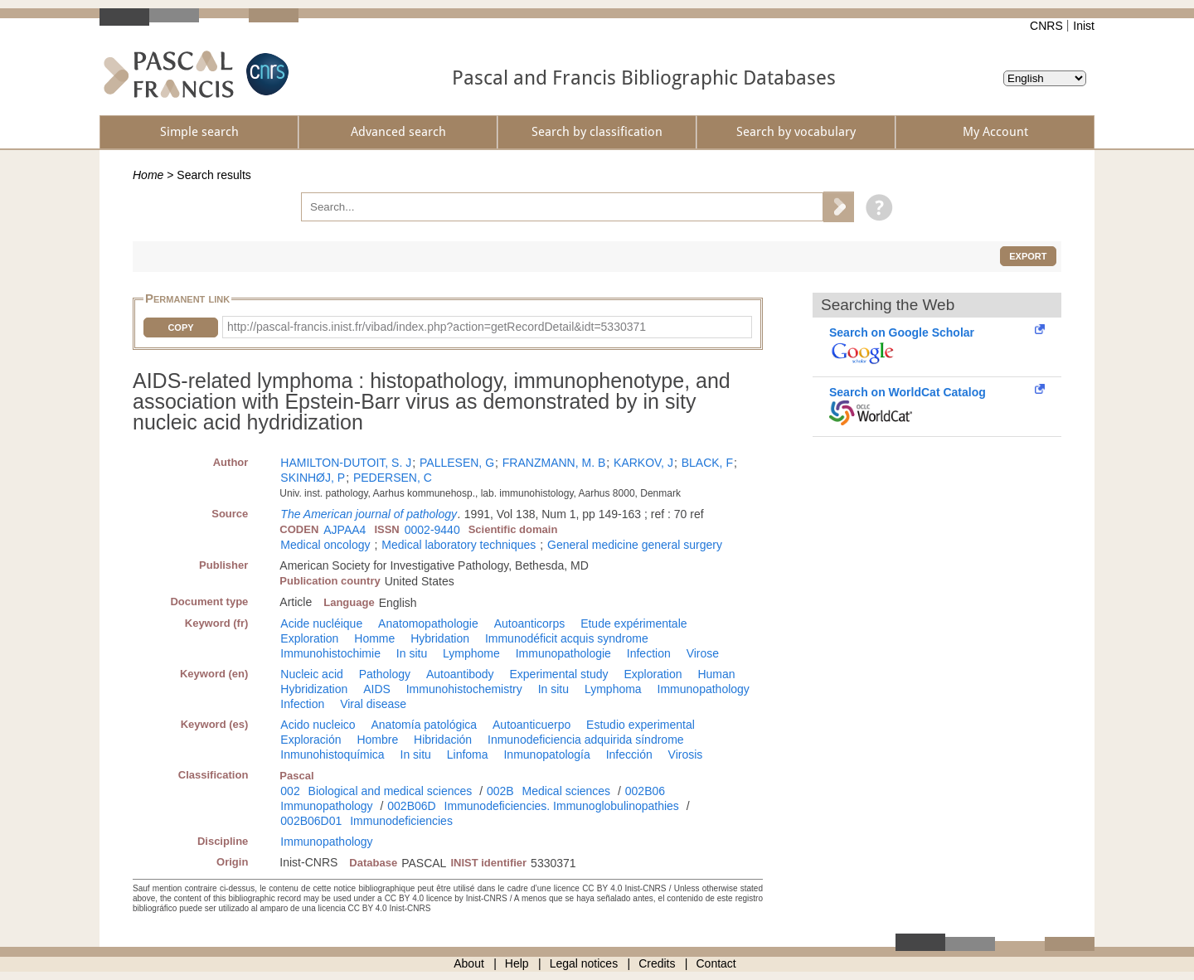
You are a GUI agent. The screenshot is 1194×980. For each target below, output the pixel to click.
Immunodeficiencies (401, 820)
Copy (180, 327)
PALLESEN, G (457, 462)
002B (500, 791)
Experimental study (559, 674)
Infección (629, 754)
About (469, 963)
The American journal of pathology (368, 514)
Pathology (384, 674)
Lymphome (471, 653)
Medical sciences (566, 791)
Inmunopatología (546, 754)
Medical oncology (325, 544)
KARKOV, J (643, 462)
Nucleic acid (311, 674)
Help (517, 963)
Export (1027, 256)
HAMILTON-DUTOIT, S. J (345, 462)
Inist (1083, 25)
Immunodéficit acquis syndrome (566, 638)
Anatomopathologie (428, 623)
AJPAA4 (344, 529)
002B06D (411, 806)
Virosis (685, 754)
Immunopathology (704, 689)
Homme (374, 638)
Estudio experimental (640, 724)
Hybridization (313, 689)
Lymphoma (613, 689)
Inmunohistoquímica (332, 754)
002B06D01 (311, 820)
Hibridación (443, 739)
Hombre (377, 739)
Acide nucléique (321, 623)
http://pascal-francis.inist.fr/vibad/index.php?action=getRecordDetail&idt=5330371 (436, 326)
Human (716, 674)
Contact (716, 963)
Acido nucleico (317, 724)
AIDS (377, 689)
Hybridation (439, 638)
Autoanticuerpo (531, 724)
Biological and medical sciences (390, 791)
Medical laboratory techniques (458, 544)
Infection (649, 653)
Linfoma (467, 754)
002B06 (645, 791)
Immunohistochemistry (464, 689)
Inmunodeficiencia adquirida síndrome (586, 739)
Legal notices (584, 963)
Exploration (309, 638)
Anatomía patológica (424, 724)
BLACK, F (707, 462)
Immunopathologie (563, 653)
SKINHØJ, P (312, 477)
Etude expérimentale (633, 623)
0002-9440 (432, 529)
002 (289, 791)
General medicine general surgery (634, 544)
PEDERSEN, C (392, 477)
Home (148, 175)
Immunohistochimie (330, 653)
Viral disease (373, 704)
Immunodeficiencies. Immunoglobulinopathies (561, 806)
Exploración (310, 739)
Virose (703, 653)
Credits (656, 963)
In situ (411, 653)
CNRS (1046, 25)
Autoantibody (460, 674)
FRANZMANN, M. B (553, 462)
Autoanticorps (529, 623)
